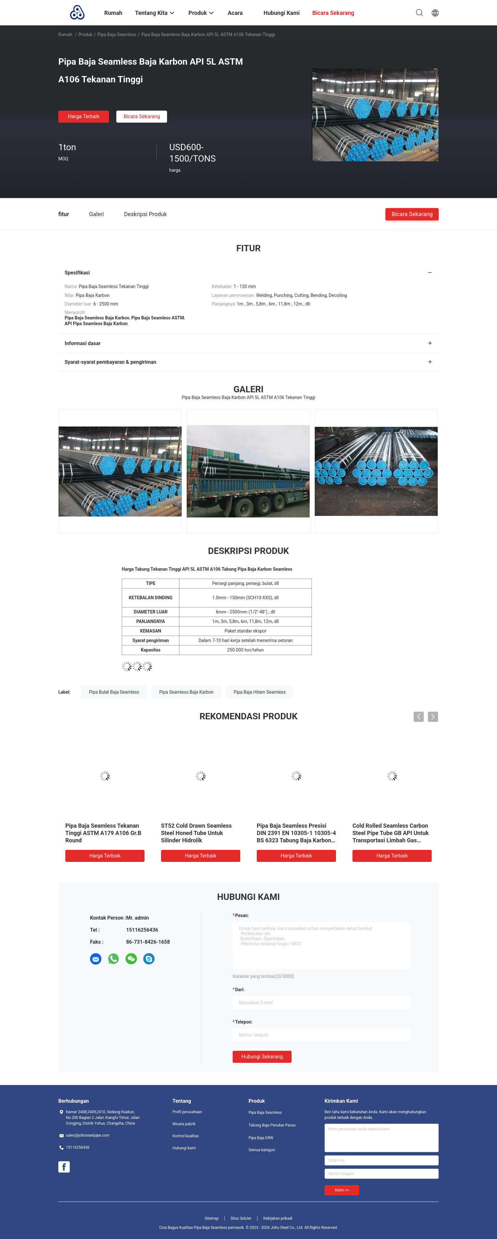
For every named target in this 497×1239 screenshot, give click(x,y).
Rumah (65, 34)
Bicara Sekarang (142, 116)
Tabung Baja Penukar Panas (272, 1125)
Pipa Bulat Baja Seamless (114, 692)
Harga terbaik (83, 116)
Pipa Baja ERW (260, 1138)
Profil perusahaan (187, 1112)
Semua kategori (261, 1150)
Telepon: (243, 1021)
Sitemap (212, 1218)
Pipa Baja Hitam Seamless (260, 692)
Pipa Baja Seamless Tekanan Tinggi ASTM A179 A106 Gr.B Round (103, 833)
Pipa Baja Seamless (116, 34)
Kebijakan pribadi (278, 1218)
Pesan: (242, 915)
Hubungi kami (184, 1148)
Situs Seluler (240, 1218)
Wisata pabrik (184, 1124)
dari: (239, 989)
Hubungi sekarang (262, 1057)
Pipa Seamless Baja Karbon (186, 692)
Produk (85, 34)
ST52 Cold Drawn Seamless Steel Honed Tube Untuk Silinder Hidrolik (196, 833)
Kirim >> (342, 1190)
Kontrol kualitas (185, 1136)
